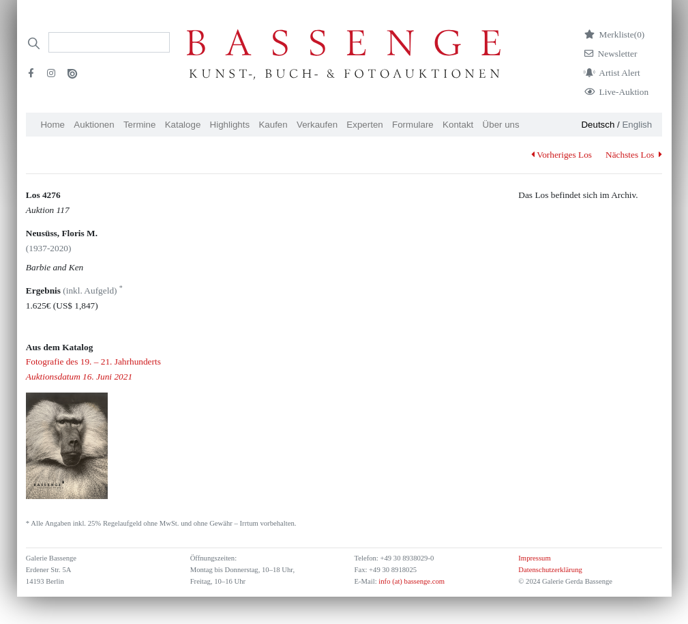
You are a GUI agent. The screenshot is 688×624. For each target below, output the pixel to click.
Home (52, 124)
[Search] (109, 42)
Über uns (501, 124)
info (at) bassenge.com (411, 581)
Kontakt (458, 124)
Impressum (534, 558)
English (637, 124)
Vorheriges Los (561, 155)
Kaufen (272, 124)
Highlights (230, 124)
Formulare (413, 124)
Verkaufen (317, 124)
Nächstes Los (633, 155)
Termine (139, 124)
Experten (364, 124)
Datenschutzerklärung (550, 569)
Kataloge (183, 124)
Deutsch (597, 124)
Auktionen (94, 124)
